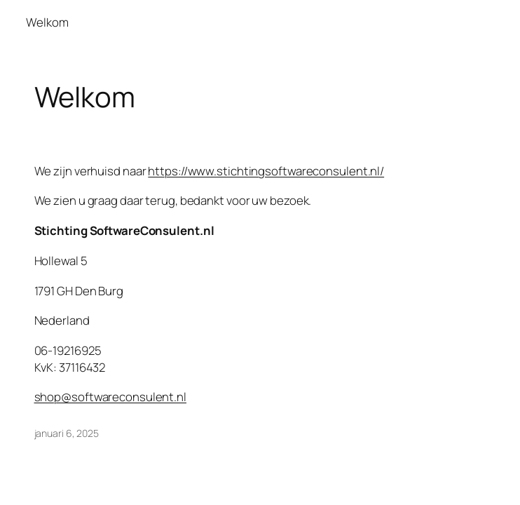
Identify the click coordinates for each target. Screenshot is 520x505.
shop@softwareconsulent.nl (110, 397)
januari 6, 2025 (67, 433)
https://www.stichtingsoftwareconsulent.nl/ (266, 171)
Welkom (47, 22)
